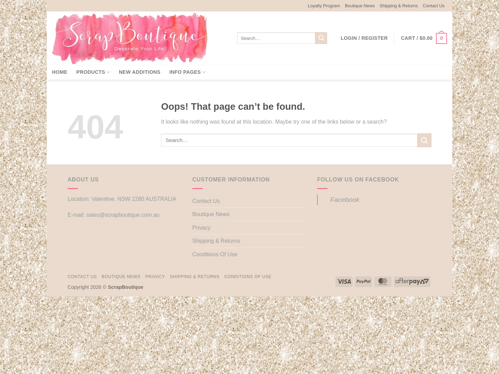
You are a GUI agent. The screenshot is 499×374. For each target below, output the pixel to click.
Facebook (344, 199)
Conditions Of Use (214, 254)
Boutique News (360, 5)
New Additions (139, 72)
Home (59, 72)
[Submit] (321, 38)
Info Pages (187, 72)
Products (93, 72)
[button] (364, 38)
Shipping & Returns (398, 5)
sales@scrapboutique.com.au (122, 215)
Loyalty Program (324, 5)
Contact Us (434, 5)
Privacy (201, 228)
